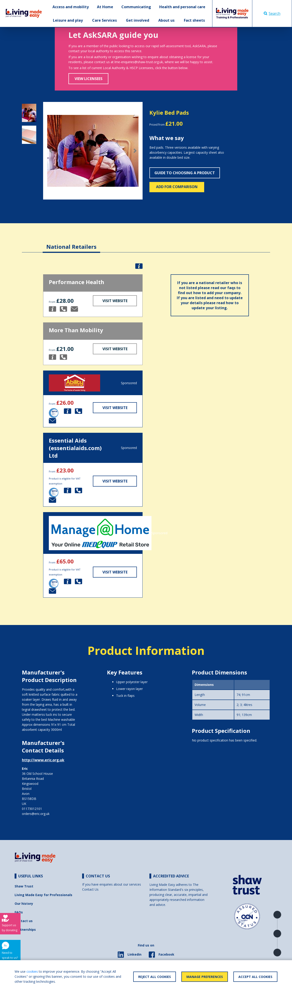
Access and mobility (70, 6)
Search (272, 13)
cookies (32, 971)
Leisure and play (68, 20)
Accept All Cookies (255, 977)
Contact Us (90, 889)
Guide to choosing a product (184, 172)
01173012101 (32, 808)
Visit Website (115, 300)
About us (166, 20)
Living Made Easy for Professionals (43, 895)
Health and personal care (182, 6)
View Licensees (88, 78)
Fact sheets (194, 20)
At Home (105, 6)
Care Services (104, 20)
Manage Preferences (204, 977)
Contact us (24, 921)
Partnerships (25, 929)
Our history (24, 903)
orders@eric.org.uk (36, 814)
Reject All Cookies (154, 977)
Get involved (137, 20)
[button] (50, 150)
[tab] (71, 243)
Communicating (136, 6)
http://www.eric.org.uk (43, 759)
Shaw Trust (24, 886)
